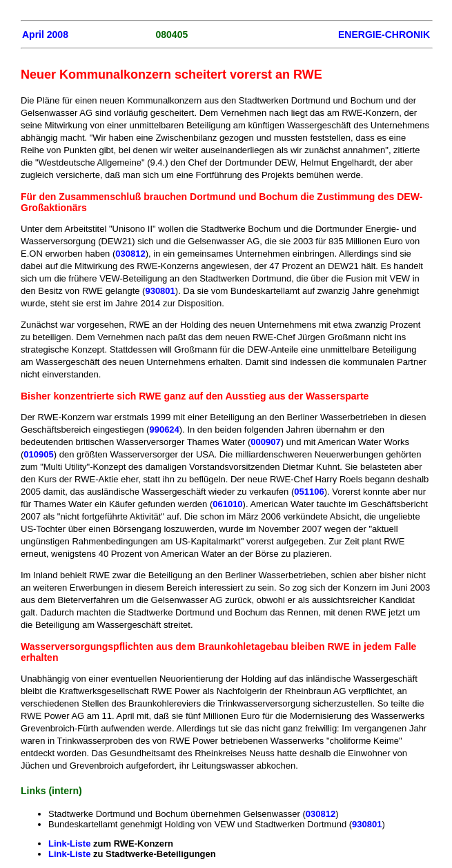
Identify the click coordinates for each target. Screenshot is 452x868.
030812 (130, 253)
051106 (309, 491)
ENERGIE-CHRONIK (384, 34)
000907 (265, 442)
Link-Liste (69, 843)
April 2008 (45, 34)
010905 (38, 454)
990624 (164, 429)
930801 (160, 291)
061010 (227, 504)
